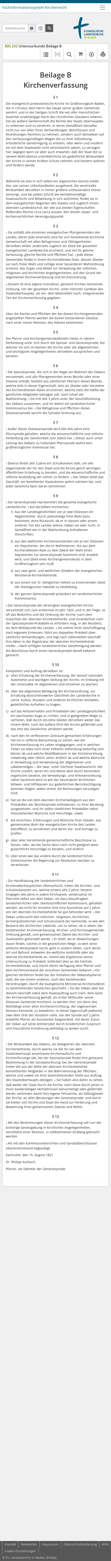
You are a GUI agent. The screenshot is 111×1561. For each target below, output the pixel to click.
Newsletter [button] (29, 1544)
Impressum (50, 1544)
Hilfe (105, 1544)
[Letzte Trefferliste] (40, 28)
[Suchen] (49, 28)
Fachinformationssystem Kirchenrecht (34, 7)
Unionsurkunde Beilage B (33, 46)
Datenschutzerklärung (80, 1544)
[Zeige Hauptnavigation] (102, 7)
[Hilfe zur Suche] (31, 28)
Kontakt (10, 1544)
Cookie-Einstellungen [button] (20, 1551)
